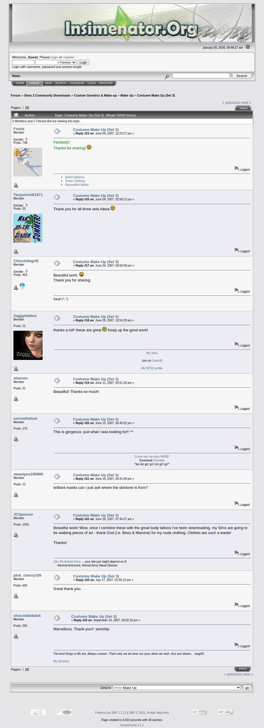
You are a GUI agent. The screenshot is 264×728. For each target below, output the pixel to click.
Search (61, 83)
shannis (20, 378)
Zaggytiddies (25, 316)
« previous (231, 102)
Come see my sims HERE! (152, 456)
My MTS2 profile (152, 368)
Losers (156, 360)
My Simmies (61, 661)
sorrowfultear (25, 418)
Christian (159, 460)
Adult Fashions (74, 177)
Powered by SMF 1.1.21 (110, 712)
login (54, 57)
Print (244, 108)
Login (92, 83)
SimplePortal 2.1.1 (132, 725)
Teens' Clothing (75, 181)
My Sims (152, 353)
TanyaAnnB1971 (28, 194)
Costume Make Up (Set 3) (156, 95)
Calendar (77, 83)
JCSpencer (23, 514)
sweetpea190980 (28, 474)
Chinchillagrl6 (26, 261)
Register (106, 83)
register (68, 57)
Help (48, 83)
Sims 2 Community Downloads (47, 95)
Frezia (19, 129)
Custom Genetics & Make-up (95, 95)
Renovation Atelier (77, 184)
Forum (34, 83)
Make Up (127, 95)
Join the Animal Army (67, 561)
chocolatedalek (27, 615)
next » (246, 102)
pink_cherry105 (27, 575)
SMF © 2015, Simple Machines (149, 712)
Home (20, 83)
